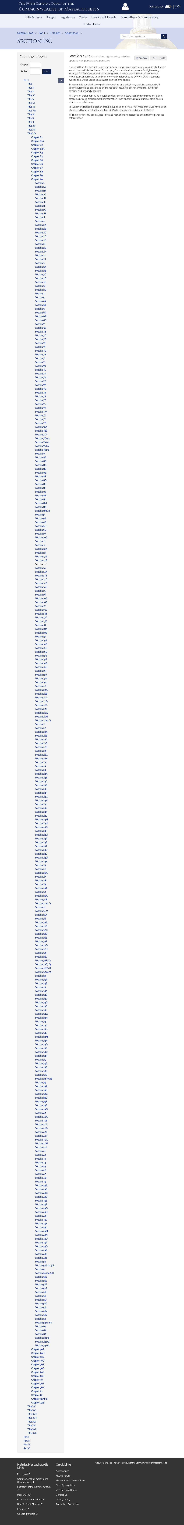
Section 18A (41, 629)
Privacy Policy (63, 1499)
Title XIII (31, 130)
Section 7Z (41, 423)
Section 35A (41, 1063)
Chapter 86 (37, 164)
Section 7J (40, 362)
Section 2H (41, 252)
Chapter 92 (37, 1395)
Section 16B (41, 602)
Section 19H (41, 667)
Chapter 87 (37, 168)
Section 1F (40, 206)
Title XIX (31, 1422)
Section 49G (41, 1208)
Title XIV (32, 133)
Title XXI (31, 1429)
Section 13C (41, 564)
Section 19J (41, 675)
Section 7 (40, 324)
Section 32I (41, 953)
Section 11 (40, 541)
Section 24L (41, 816)
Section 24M (41, 819)
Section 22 (40, 728)
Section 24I (41, 804)
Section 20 (41, 686)
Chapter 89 (37, 175)
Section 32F (41, 941)
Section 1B (40, 191)
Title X (31, 118)
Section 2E (40, 240)
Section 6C (41, 320)
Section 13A (41, 557)
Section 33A (41, 980)
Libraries (23, 1509)
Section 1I (40, 217)
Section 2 (40, 221)
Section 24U (41, 850)
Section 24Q (41, 835)
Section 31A (41, 915)
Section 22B (41, 736)
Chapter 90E (38, 1365)
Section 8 (40, 454)
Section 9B (41, 522)
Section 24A (41, 774)
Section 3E (40, 282)
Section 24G (41, 797)
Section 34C (41, 999)
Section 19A (41, 640)
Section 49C (41, 1193)
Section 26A (41, 873)
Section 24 (40, 770)
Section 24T (41, 846)
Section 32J (41, 957)
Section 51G (41, 1288)
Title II (30, 88)
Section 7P (40, 385)
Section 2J (40, 259)
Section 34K (41, 1029)
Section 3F (40, 286)
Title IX (31, 114)
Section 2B (41, 229)
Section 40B (41, 1121)
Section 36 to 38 (44, 1079)
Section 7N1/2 (42, 442)
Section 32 (40, 919)
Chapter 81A (37, 141)
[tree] (40, 764)
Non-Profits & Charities (30, 1504)
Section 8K (41, 496)
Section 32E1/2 (43, 961)
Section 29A (41, 888)
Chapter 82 (37, 145)
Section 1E (40, 202)
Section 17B (41, 614)
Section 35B (41, 1067)
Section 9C (41, 526)
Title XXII (32, 1433)
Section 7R (40, 393)
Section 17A (41, 610)
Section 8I (40, 488)
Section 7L (40, 370)
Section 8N (41, 507)
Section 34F (41, 1010)
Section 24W (42, 858)
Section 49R (41, 1250)
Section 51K (41, 1304)
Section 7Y (40, 419)
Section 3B (41, 271)
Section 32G (41, 945)
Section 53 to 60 (44, 1323)
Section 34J (41, 1025)
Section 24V (41, 854)
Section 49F (41, 1204)
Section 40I (41, 1147)
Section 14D (41, 583)
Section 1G (41, 210)
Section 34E (41, 1006)
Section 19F (41, 659)
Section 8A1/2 (42, 511)
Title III (31, 92)
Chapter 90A (38, 1349)
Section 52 (40, 1319)
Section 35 (40, 1060)
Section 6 (40, 309)
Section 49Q (41, 1246)
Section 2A (41, 225)
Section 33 (40, 976)
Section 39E (41, 1102)
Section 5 (40, 297)
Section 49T (41, 1258)
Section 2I (40, 255)
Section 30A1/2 (43, 903)
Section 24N (41, 823)
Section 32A (41, 922)
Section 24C (41, 781)
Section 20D (41, 701)
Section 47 (40, 1174)
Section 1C (40, 194)
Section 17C (41, 617)
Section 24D (41, 785)
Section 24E (41, 789)
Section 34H (41, 1018)
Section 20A (41, 690)
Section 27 (40, 877)
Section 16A (41, 598)
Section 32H (41, 949)
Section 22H (41, 759)
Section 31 (40, 907)
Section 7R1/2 (42, 450)
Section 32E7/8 (43, 968)
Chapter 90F (38, 1368)
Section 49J (41, 1220)
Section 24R (41, 839)
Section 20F (41, 709)
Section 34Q (41, 1052)
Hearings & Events (104, 17)
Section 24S (41, 842)
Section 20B (41, 694)
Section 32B (41, 926)
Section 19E (41, 656)
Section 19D (41, 652)
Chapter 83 (37, 153)
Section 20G (41, 713)
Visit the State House (66, 1490)
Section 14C (41, 579)
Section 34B (41, 995)
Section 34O (41, 1044)
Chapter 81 (37, 137)
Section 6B (41, 316)
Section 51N (41, 1315)
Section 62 (41, 1330)
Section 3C (41, 274)
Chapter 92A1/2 (39, 1399)
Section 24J (41, 808)
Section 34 (40, 987)
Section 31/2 (42, 911)
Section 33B (41, 983)
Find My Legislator (65, 1485)
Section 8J (40, 492)
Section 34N (41, 1041)
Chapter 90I (37, 1380)
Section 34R (41, 1056)
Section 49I (41, 1216)
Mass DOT (24, 1495)
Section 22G (41, 755)
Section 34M (41, 1037)
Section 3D (41, 278)
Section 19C (41, 648)
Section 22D (41, 743)
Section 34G (41, 1014)
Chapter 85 (37, 160)
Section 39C (41, 1094)
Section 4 (40, 294)
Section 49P (41, 1243)
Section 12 (40, 545)
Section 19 (40, 637)
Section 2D (41, 236)
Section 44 (40, 1163)
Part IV (27, 1445)
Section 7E (40, 343)
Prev (155, 57)
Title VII (31, 107)
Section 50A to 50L (45, 1265)
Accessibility (62, 1471)
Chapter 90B (38, 1353)
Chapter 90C (38, 1357)
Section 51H (41, 1292)
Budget (51, 17)
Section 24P (41, 831)
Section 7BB (41, 431)
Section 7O (41, 381)
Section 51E (41, 1281)
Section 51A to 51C (44, 1273)
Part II (27, 1437)
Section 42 (40, 1155)
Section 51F (41, 1284)
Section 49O (41, 1239)
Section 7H (41, 355)
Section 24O (41, 827)
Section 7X (40, 415)
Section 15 (40, 591)
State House (92, 24)
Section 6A (41, 313)
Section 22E (41, 747)
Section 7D (41, 339)
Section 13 (40, 553)
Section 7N (41, 377)
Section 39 (40, 1082)
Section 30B (41, 900)
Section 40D (41, 1128)
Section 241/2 (42, 1342)
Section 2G (41, 248)
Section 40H (41, 1143)
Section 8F (41, 476)
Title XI (31, 122)
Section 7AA (41, 427)
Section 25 (40, 865)
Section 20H (41, 717)
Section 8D (41, 469)
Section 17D (41, 621)
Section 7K (40, 366)
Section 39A (41, 1086)
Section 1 (40, 183)
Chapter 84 (37, 156)
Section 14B (41, 576)
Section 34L (41, 1033)
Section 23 (40, 766)
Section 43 (40, 1159)
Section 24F (41, 793)
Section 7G (41, 351)
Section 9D (41, 530)
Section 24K (41, 812)
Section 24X (41, 861)
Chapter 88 (37, 172)
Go (47, 71)
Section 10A (41, 537)
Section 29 (40, 884)
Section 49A (41, 1185)
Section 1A (40, 187)
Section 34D (41, 1002)
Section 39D (41, 1098)
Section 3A (41, 267)
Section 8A (41, 457)
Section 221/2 (42, 1338)
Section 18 (40, 625)
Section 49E (41, 1201)
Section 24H (41, 800)
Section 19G (41, 663)
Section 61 (40, 1326)
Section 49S (41, 1254)
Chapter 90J (37, 1384)
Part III (27, 1441)
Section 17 (40, 606)
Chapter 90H (38, 1376)
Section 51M (41, 1311)
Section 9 (40, 515)
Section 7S (40, 396)
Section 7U (41, 404)
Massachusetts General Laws (70, 1480)
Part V (27, 1448)
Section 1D (40, 198)
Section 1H (40, 213)
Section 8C (41, 465)
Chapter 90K (38, 1387)
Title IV (31, 95)
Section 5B (40, 305)
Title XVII (32, 1414)
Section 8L (41, 499)
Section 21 (40, 724)
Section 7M (41, 374)
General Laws (25, 32)
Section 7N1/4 (42, 446)
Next (162, 58)
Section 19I (41, 671)
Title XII (31, 126)
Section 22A (41, 732)
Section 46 (41, 1170)
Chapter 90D (38, 1361)
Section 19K (41, 678)
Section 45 (40, 1166)
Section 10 (40, 534)
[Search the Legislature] (164, 36)
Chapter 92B (38, 1403)
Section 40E (41, 1132)
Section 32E (41, 938)
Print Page (141, 58)
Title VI (31, 103)
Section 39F (41, 1105)
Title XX (31, 1425)
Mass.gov (23, 1474)
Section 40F (41, 1136)
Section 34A (41, 991)
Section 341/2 (42, 1345)
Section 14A (41, 572)
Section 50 (40, 1262)
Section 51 (40, 1269)
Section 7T (40, 400)
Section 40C (41, 1124)
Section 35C (41, 1071)
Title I (30, 84)
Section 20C (41, 698)
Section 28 (41, 880)
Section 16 (40, 595)
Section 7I (40, 358)
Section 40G (41, 1140)
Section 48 (41, 1178)
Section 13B (41, 560)
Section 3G (41, 290)
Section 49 (40, 1182)
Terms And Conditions (67, 1504)
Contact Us (61, 1495)
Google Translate (27, 1514)
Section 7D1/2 (42, 438)
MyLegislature (63, 1476)
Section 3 (40, 263)
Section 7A (40, 328)
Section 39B (41, 1090)
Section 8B (41, 461)
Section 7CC (41, 435)
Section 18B (41, 633)
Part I (26, 80)
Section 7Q (41, 389)
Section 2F (40, 244)
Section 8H (41, 484)
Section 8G (41, 480)
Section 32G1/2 (43, 972)
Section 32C (41, 930)
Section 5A (40, 301)
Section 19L (41, 682)
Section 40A (41, 1117)
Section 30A (41, 896)
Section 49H (41, 1212)
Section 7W (41, 412)
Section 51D (41, 1277)
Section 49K (41, 1223)
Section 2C (41, 233)
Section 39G (41, 1109)
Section (24, 71)
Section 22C (41, 739)
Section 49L (41, 1227)
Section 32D (41, 934)
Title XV (31, 1406)
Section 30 (41, 892)
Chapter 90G (38, 1372)
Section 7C (41, 335)
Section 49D (41, 1197)
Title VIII (31, 111)
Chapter (24, 64)
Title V (31, 99)
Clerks (83, 17)
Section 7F (40, 347)
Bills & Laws (34, 17)
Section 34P (41, 1048)
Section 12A (41, 549)
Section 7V (41, 408)
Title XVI (32, 1410)
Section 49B (41, 1189)
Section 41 (40, 1151)
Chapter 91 (37, 1391)
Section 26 (41, 869)
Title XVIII (32, 1418)
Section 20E (41, 705)
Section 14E (41, 587)
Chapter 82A (38, 149)
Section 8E (41, 473)
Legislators (67, 17)
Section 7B (40, 332)
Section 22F (41, 751)
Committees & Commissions (139, 17)
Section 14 (40, 568)
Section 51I (40, 1296)
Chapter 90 (37, 179)
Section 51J (41, 1300)
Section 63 (41, 1334)
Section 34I (41, 1021)
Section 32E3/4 (43, 964)
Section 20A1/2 (43, 720)
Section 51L (41, 1307)
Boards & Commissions (30, 1499)
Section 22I (41, 762)
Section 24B (41, 778)
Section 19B (41, 644)
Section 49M (41, 1231)
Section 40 (41, 1113)
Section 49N (41, 1235)
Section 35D (41, 1075)
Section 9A (41, 518)
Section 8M (41, 503)
